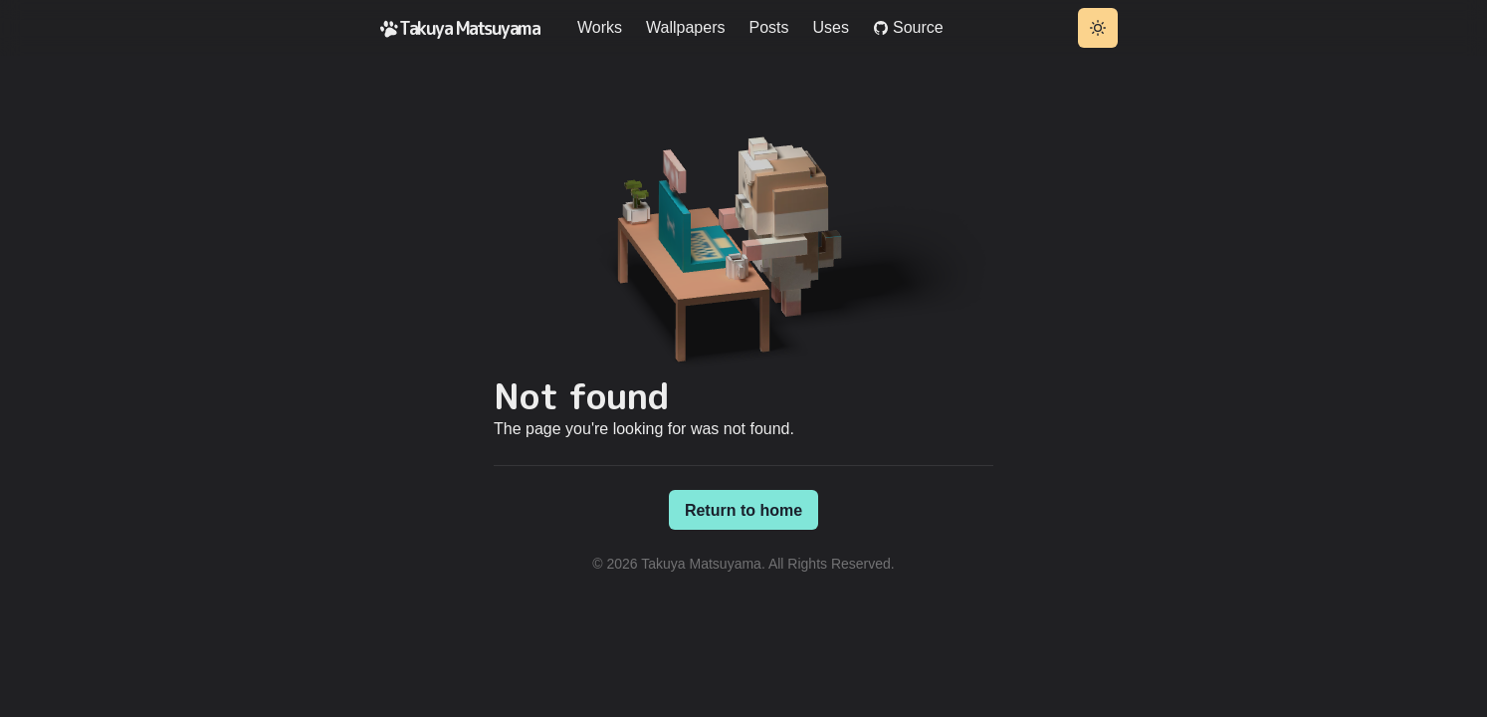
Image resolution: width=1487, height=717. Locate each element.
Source (908, 27)
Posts (768, 27)
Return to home (743, 510)
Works (599, 27)
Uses (831, 27)
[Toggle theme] (1098, 28)
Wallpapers (685, 27)
